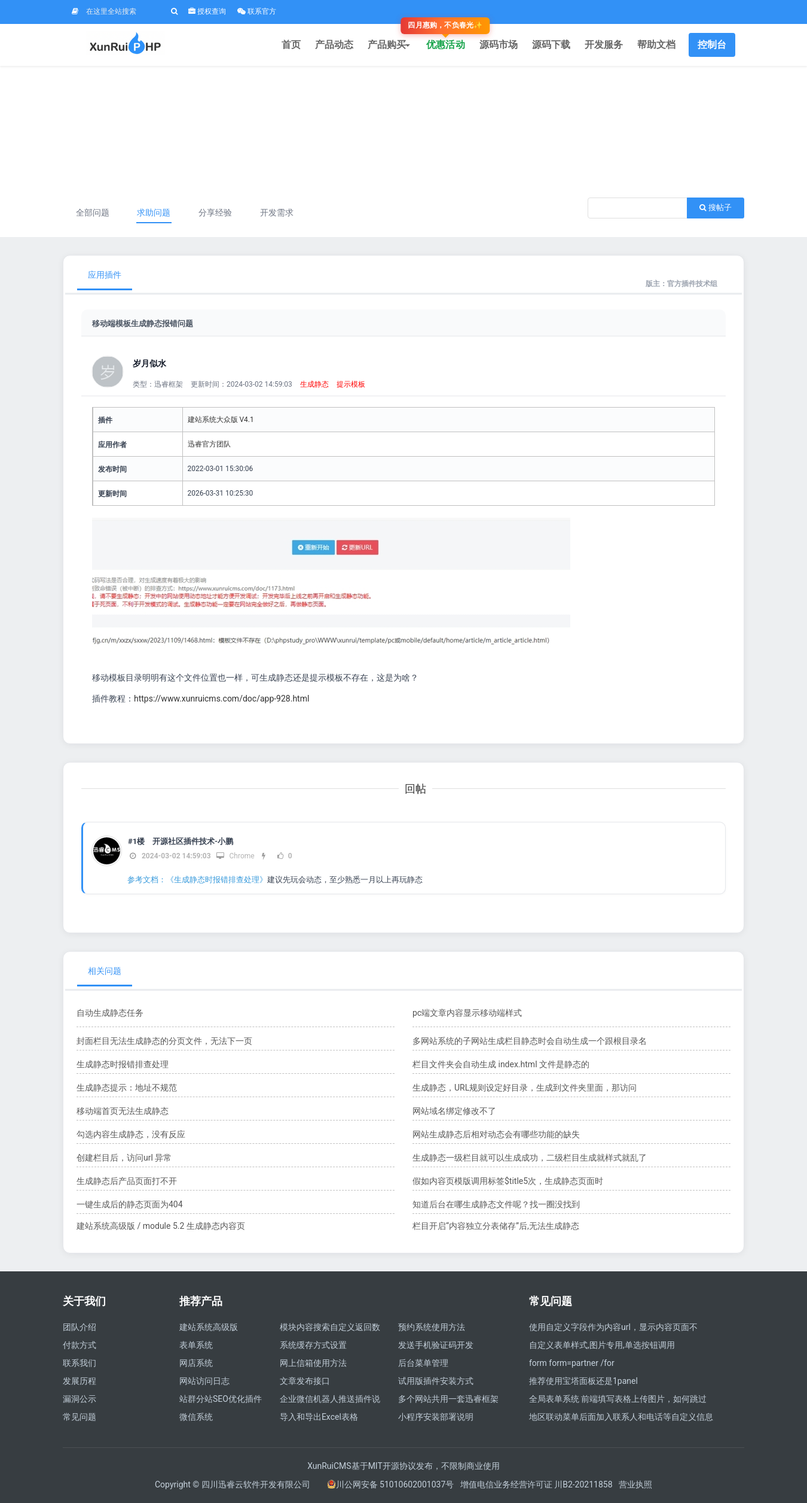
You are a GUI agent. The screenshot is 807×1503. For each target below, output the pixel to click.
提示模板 (351, 384)
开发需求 (277, 212)
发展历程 (79, 1381)
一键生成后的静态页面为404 (130, 1204)
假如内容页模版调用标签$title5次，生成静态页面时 (507, 1181)
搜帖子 (715, 207)
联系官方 (256, 11)
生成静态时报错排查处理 (123, 1064)
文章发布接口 (305, 1381)
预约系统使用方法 (431, 1327)
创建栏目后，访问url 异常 (124, 1157)
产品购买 (390, 44)
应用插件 (104, 275)
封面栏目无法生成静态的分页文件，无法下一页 (164, 1041)
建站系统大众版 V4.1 (221, 419)
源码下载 (551, 44)
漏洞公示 (79, 1399)
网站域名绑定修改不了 (454, 1111)
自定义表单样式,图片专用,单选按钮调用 (602, 1345)
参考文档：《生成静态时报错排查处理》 (197, 879)
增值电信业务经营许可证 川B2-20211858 (536, 1484)
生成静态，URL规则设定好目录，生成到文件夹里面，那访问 (524, 1087)
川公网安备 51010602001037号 (390, 1484)
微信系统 (196, 1417)
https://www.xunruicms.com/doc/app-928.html (221, 698)
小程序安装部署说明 (435, 1417)
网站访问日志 (204, 1381)
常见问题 (79, 1417)
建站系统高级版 (208, 1327)
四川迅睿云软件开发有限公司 (256, 1484)
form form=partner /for (572, 1363)
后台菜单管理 (423, 1363)
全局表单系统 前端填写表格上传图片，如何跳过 (618, 1399)
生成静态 (314, 384)
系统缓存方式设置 (313, 1345)
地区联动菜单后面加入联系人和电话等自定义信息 (621, 1417)
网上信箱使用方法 (313, 1363)
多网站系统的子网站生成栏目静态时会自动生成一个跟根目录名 (529, 1041)
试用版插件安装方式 (435, 1381)
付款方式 (79, 1345)
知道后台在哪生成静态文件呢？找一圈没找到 (496, 1204)
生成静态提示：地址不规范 (127, 1087)
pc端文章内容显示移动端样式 (467, 1013)
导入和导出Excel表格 (319, 1417)
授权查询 (207, 11)
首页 (291, 44)
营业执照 (635, 1484)
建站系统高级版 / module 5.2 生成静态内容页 (161, 1226)
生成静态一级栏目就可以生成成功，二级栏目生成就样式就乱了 (529, 1157)
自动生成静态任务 (110, 1013)
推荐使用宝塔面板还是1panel (583, 1381)
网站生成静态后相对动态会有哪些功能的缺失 (496, 1134)
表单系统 (196, 1345)
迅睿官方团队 (209, 444)
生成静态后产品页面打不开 (127, 1181)
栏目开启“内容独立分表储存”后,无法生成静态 (495, 1226)
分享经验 (215, 212)
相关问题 (104, 971)
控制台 (712, 44)
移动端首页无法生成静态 (123, 1111)
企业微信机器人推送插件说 (330, 1399)
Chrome (235, 856)
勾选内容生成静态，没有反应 (131, 1134)
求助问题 (153, 212)
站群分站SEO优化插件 (220, 1399)
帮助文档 (656, 44)
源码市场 (498, 44)
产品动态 (334, 44)
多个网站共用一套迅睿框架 (448, 1399)
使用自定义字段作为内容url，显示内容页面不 (613, 1327)
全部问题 (92, 212)
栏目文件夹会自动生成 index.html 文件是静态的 (500, 1064)
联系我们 (79, 1363)
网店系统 (196, 1363)
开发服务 (604, 44)
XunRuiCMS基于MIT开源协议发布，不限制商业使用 (403, 1466)
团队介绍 (79, 1327)
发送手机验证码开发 (435, 1345)
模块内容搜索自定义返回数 (330, 1327)
